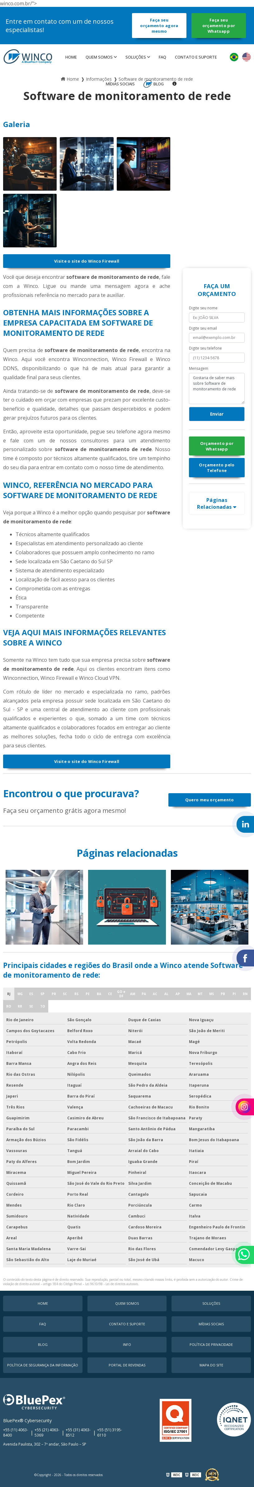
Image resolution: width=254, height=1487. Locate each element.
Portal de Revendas (127, 1365)
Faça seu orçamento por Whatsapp (218, 25)
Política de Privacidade (211, 1344)
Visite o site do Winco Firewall (87, 261)
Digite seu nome (203, 308)
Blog (158, 84)
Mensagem (198, 368)
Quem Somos (99, 57)
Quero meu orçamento (209, 800)
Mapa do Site (211, 1365)
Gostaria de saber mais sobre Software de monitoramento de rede (217, 388)
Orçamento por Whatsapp (217, 446)
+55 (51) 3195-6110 (109, 1432)
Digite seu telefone (205, 348)
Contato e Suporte (196, 57)
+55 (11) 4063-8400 (15, 1432)
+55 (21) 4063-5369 (47, 1432)
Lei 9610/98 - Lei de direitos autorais (111, 1284)
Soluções (135, 57)
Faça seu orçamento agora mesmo (159, 25)
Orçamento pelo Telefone (216, 467)
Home (71, 57)
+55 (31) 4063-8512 (78, 1432)
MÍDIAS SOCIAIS (120, 84)
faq (162, 57)
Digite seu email (203, 328)
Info (127, 1344)
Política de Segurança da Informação (42, 1365)
